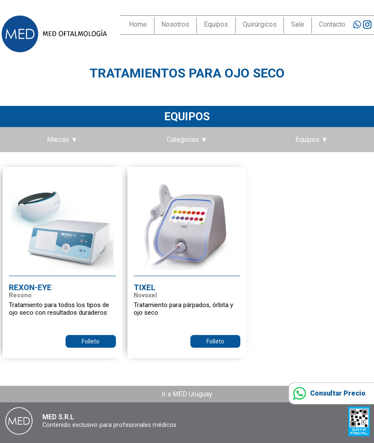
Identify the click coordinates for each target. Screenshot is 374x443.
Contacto (332, 24)
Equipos (216, 24)
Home (138, 24)
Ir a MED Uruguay (187, 394)
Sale (297, 24)
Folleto (90, 341)
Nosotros (175, 24)
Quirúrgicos (260, 24)
